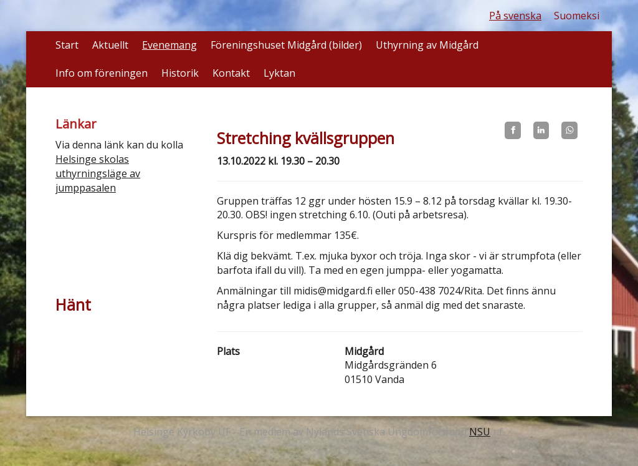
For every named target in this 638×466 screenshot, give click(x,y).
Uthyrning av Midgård (427, 45)
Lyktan (279, 73)
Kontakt (231, 73)
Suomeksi (576, 15)
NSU (479, 432)
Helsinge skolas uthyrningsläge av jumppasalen (97, 173)
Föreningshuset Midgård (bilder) (286, 45)
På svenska (515, 15)
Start (67, 45)
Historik (180, 73)
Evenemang (169, 45)
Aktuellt (110, 45)
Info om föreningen (101, 73)
